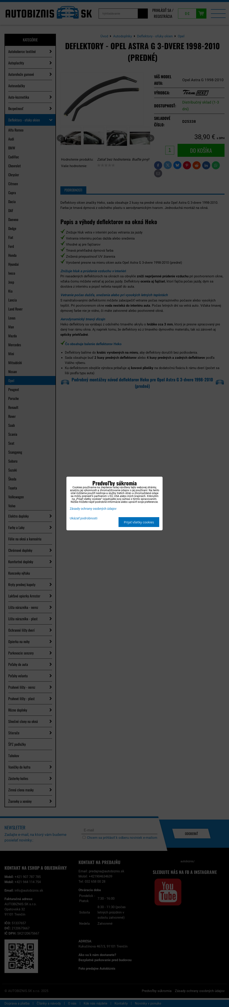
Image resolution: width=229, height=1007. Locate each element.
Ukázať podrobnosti (83, 518)
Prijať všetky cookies (139, 522)
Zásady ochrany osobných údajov (93, 509)
